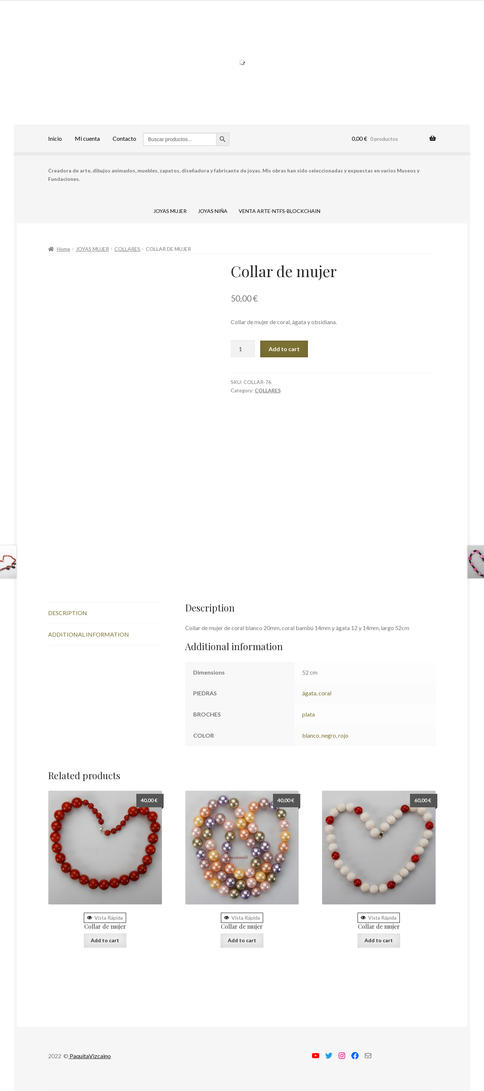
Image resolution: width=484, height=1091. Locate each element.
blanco (310, 735)
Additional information (88, 634)
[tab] (105, 613)
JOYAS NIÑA (212, 211)
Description (67, 612)
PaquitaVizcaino (90, 1055)
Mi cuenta (87, 138)
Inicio (55, 138)
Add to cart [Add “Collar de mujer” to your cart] (105, 940)
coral (325, 693)
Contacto (124, 138)
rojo (343, 735)
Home (63, 249)
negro (328, 735)
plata (308, 714)
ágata (309, 693)
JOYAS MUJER (170, 211)
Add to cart (284, 348)
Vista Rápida (105, 918)
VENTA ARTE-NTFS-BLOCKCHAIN (279, 211)
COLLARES (127, 249)
